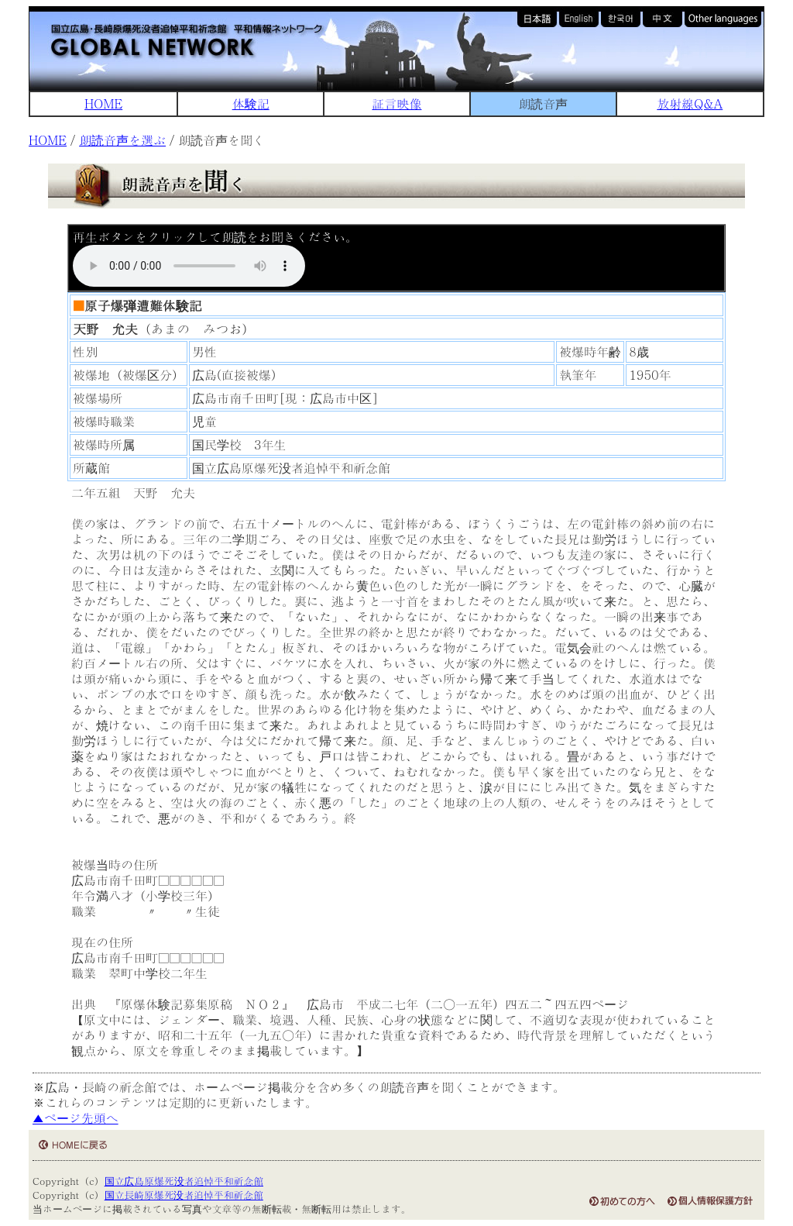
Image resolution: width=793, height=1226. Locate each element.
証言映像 (396, 103)
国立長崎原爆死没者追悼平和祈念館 (184, 1194)
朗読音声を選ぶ (122, 140)
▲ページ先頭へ (75, 1118)
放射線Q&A (690, 103)
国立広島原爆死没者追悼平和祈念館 (184, 1180)
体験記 (250, 103)
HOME (103, 103)
